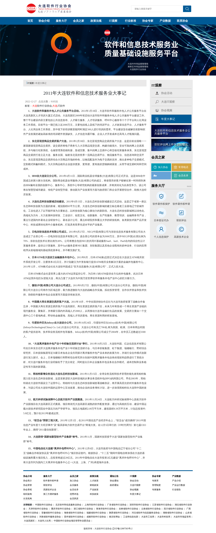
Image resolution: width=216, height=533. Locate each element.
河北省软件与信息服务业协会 (145, 513)
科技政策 (94, 494)
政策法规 (96, 20)
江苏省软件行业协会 (161, 505)
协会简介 (27, 481)
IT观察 (113, 20)
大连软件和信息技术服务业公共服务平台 (172, 132)
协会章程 (27, 489)
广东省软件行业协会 (116, 505)
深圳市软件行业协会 (139, 505)
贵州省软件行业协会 (73, 517)
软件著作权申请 (181, 204)
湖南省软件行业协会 (172, 513)
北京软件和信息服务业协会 (68, 505)
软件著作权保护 (161, 204)
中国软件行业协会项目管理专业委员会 (72, 521)
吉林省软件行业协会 (128, 509)
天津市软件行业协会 (38, 509)
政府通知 (114, 485)
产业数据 (165, 20)
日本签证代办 (161, 220)
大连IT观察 (168, 101)
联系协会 (182, 20)
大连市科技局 (163, 517)
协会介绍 (44, 20)
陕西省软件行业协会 (118, 513)
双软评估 (181, 220)
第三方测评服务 (50, 494)
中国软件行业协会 (43, 505)
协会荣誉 (27, 485)
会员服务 (74, 485)
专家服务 (156, 489)
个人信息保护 (161, 237)
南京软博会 (114, 517)
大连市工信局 (147, 517)
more (189, 186)
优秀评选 (74, 494)
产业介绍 (176, 481)
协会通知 (114, 481)
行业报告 (176, 489)
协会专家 (147, 20)
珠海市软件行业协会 (105, 509)
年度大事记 (41, 83)
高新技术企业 (181, 237)
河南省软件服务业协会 (49, 517)
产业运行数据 (178, 485)
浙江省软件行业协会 (83, 509)
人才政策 (94, 481)
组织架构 (27, 494)
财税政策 (94, 485)
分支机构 (27, 498)
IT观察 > (31, 83)
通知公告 (114, 476)
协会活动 (166, 93)
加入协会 (163, 167)
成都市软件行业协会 (96, 517)
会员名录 (183, 175)
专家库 (155, 481)
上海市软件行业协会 (94, 505)
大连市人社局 (44, 521)
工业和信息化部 (130, 517)
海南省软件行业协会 (73, 513)
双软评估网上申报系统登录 (171, 144)
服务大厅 (61, 20)
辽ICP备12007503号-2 (122, 528)
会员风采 (74, 498)
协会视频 (166, 110)
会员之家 (78, 20)
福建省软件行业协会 (96, 513)
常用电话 (183, 167)
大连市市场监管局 (181, 517)
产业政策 (94, 489)
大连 (34, 106)
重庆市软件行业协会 (60, 509)
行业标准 (130, 20)
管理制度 (156, 485)
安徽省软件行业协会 (50, 513)
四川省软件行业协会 (173, 509)
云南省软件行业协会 (150, 509)
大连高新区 (29, 521)
